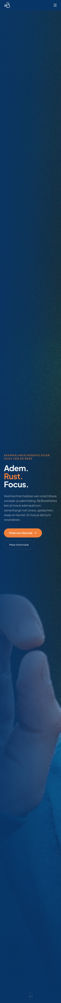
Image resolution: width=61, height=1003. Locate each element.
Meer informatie (19, 545)
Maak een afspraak (23, 533)
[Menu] (55, 5)
